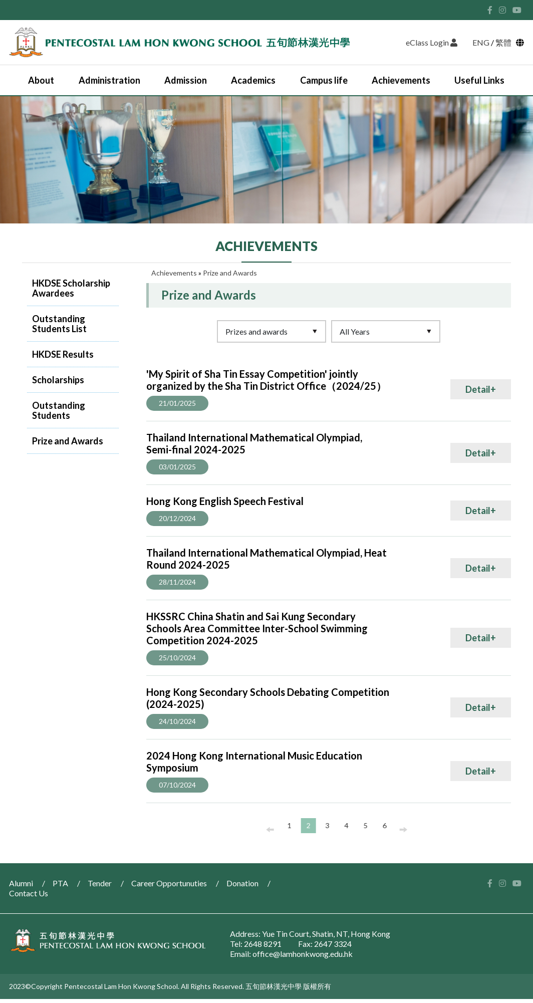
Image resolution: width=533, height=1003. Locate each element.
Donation (242, 883)
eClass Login (431, 42)
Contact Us (28, 893)
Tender (100, 883)
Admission (185, 80)
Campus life (324, 80)
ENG (480, 42)
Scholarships (58, 380)
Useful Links (479, 80)
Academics (253, 80)
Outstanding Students (58, 410)
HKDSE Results (63, 354)
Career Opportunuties (169, 883)
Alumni (21, 883)
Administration (109, 80)
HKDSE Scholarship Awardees (71, 288)
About (41, 80)
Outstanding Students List (59, 324)
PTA (60, 883)
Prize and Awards (67, 441)
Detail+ (480, 389)
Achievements (401, 80)
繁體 (504, 42)
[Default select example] (271, 331)
